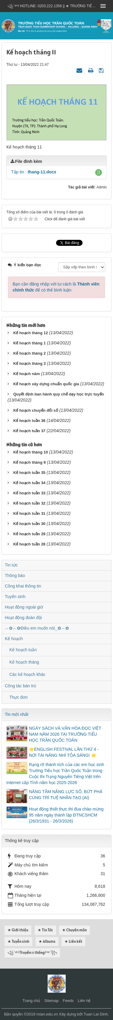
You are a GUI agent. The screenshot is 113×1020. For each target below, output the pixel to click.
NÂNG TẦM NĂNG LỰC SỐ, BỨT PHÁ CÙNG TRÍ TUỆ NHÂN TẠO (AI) (65, 794)
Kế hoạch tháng (24, 662)
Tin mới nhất (16, 714)
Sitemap (51, 1000)
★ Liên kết (73, 941)
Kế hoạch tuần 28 (29, 544)
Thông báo (15, 575)
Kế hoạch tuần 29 (29, 534)
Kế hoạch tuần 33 (29, 493)
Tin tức (11, 565)
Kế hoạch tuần (23, 649)
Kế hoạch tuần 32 (29, 503)
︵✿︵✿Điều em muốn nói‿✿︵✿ (37, 628)
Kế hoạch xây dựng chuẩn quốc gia (46, 384)
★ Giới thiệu (18, 930)
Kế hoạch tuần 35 (29, 472)
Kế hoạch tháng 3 (29, 363)
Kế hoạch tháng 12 (30, 333)
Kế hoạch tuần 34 (29, 483)
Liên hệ (84, 1000)
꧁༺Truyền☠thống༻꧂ (32, 952)
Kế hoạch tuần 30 (29, 523)
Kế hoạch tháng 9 (29, 462)
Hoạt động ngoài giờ (24, 607)
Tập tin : (33, 171)
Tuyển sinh (15, 596)
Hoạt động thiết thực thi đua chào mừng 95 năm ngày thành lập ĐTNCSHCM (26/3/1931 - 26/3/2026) (66, 815)
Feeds (68, 1000)
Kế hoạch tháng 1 (29, 343)
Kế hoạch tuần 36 (29, 420)
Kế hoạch (14, 638)
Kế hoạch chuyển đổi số (35, 410)
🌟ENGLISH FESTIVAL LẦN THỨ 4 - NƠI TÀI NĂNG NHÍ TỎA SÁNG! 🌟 (64, 752)
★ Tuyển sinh (18, 941)
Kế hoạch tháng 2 (29, 353)
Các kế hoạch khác (27, 674)
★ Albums (47, 941)
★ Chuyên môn (74, 930)
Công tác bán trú (20, 685)
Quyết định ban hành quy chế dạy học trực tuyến (58, 394)
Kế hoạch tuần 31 (29, 513)
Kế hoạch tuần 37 (29, 431)
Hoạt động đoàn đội (23, 617)
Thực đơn (18, 697)
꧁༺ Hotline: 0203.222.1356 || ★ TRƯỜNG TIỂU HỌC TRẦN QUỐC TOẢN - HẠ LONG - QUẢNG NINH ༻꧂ (52, 6)
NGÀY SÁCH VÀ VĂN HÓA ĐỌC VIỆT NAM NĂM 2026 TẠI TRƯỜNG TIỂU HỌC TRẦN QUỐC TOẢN (65, 734)
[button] (98, 172)
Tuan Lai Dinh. (96, 1014)
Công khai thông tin (23, 586)
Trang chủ (31, 1000)
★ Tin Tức (45, 930)
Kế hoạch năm (26, 373)
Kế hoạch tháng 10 (30, 452)
